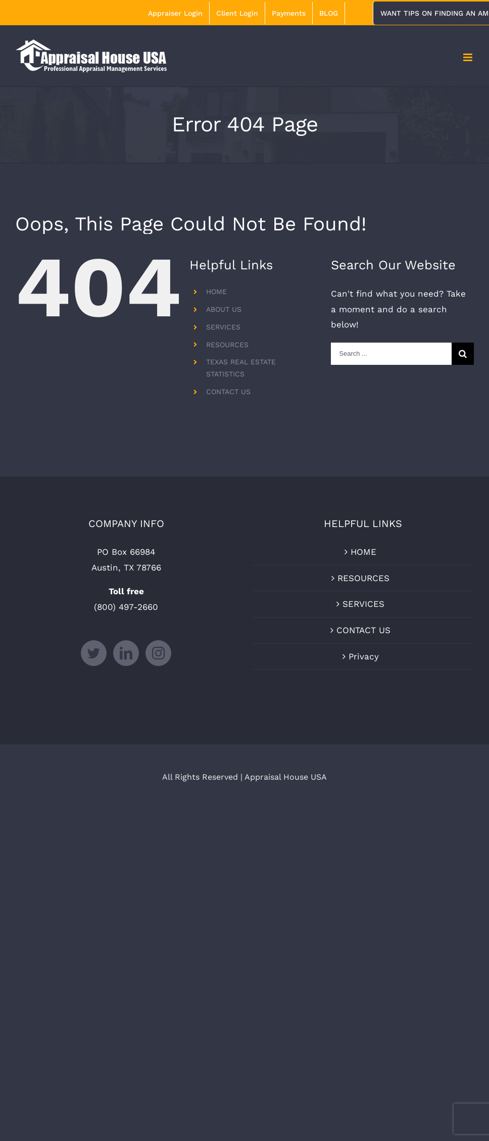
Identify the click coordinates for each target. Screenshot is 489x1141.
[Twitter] (94, 653)
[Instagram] (158, 653)
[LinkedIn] (126, 653)
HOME (216, 292)
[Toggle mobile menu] (468, 57)
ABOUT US (223, 309)
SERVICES (223, 327)
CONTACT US (228, 392)
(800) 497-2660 (126, 607)
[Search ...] (391, 354)
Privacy (364, 656)
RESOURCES (227, 345)
